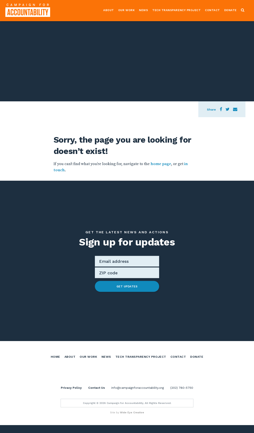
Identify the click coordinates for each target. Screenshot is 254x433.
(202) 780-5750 (181, 395)
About (108, 10)
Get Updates (127, 286)
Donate (230, 10)
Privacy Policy (71, 395)
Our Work (126, 10)
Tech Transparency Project (176, 10)
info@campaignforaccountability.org (137, 395)
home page (161, 163)
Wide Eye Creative (132, 420)
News (143, 10)
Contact (212, 10)
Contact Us (96, 395)
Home (55, 356)
